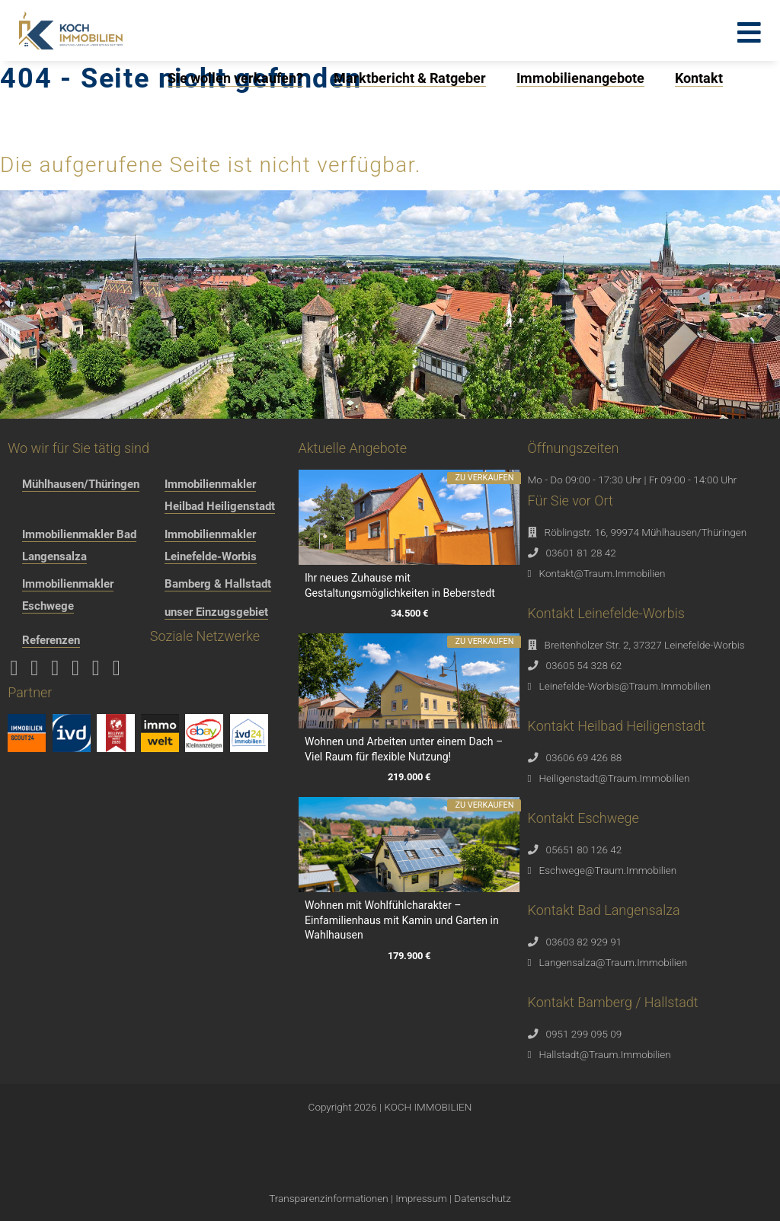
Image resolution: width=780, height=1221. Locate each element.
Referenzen (51, 640)
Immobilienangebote (580, 78)
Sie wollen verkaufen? (235, 78)
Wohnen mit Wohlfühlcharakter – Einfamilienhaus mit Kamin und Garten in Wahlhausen (402, 920)
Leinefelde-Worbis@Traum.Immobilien (625, 686)
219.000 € (409, 777)
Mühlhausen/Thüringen (80, 484)
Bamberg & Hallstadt (218, 584)
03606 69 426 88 (584, 757)
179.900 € (409, 955)
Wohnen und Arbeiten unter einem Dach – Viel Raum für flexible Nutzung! (404, 749)
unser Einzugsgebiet (216, 612)
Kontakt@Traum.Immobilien (602, 573)
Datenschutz (482, 1198)
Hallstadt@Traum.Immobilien (605, 1054)
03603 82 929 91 (584, 942)
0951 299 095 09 (584, 1034)
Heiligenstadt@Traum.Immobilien (614, 778)
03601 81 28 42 (581, 553)
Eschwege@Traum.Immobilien (608, 870)
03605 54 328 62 (584, 665)
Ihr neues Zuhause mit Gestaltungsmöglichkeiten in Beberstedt (400, 585)
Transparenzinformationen (328, 1198)
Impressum (421, 1198)
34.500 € (408, 614)
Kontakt (699, 78)
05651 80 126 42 (584, 849)
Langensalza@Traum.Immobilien (613, 962)
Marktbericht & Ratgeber (410, 78)
